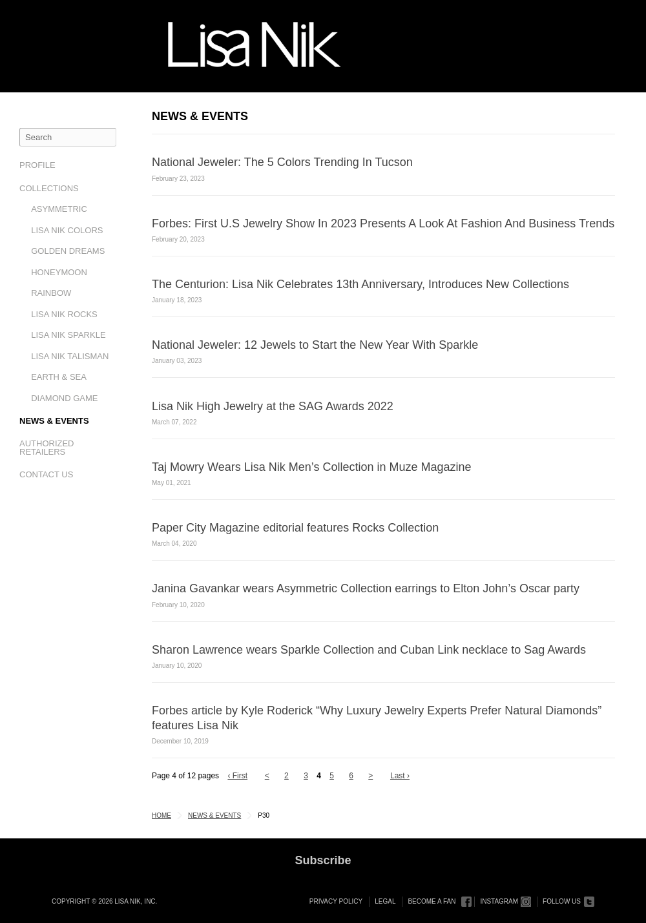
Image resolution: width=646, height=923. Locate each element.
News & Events (54, 421)
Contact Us (46, 474)
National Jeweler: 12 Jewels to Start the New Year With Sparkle (315, 344)
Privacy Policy (335, 901)
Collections (49, 188)
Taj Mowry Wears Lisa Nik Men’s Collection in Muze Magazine (312, 467)
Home (161, 815)
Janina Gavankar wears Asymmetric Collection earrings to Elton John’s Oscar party (365, 588)
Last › (400, 775)
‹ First (237, 775)
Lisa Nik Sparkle (68, 335)
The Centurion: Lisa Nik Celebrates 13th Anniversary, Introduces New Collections (360, 284)
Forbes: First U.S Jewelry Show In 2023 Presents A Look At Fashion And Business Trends (383, 223)
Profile (37, 165)
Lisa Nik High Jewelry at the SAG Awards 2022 (272, 406)
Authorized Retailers (46, 447)
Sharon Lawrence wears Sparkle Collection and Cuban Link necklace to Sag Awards (369, 649)
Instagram (499, 901)
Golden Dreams (68, 251)
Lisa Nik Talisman (70, 356)
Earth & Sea (59, 377)
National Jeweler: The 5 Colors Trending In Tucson (282, 162)
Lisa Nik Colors (67, 230)
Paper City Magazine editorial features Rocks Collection (295, 527)
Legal (385, 901)
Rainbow (51, 293)
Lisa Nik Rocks (64, 314)
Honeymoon (59, 272)
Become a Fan (431, 901)
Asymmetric (59, 209)
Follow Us (562, 901)
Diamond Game (64, 398)
